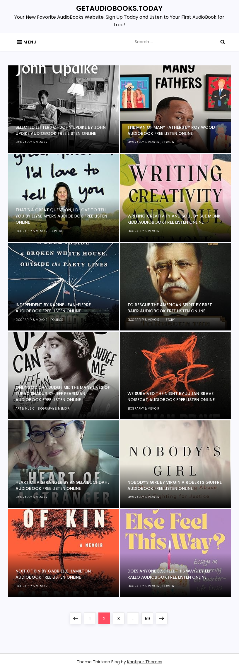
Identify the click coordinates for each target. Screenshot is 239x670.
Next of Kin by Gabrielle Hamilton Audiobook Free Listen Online (53, 574)
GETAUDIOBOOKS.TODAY (119, 8)
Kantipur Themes (144, 662)
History (169, 320)
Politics (57, 320)
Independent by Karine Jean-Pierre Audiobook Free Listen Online (53, 308)
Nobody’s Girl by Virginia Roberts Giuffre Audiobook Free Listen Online (174, 485)
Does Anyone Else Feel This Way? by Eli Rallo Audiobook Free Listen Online (168, 574)
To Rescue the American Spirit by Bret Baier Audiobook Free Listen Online (169, 308)
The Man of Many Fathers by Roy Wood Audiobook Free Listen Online (171, 130)
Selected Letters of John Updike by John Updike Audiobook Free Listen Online (61, 130)
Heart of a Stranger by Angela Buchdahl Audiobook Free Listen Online (62, 485)
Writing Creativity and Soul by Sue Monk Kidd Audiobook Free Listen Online (174, 219)
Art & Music (25, 408)
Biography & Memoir (31, 142)
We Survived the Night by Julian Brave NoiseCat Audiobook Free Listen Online (171, 397)
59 (149, 617)
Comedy (168, 142)
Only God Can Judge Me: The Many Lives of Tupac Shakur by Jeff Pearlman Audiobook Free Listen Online (63, 393)
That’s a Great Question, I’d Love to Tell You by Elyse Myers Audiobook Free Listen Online (61, 216)
